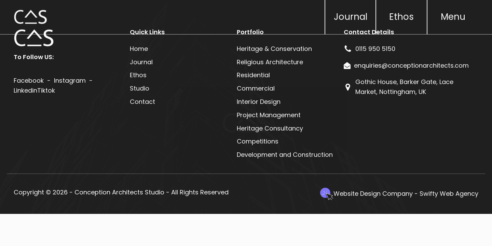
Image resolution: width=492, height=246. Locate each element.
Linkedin (25, 90)
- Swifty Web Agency (446, 193)
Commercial (256, 88)
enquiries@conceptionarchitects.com (411, 65)
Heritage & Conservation (274, 48)
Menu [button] (453, 17)
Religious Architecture (270, 62)
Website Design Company (373, 193)
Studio (139, 88)
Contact (142, 101)
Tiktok (46, 90)
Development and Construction (285, 154)
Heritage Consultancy (270, 128)
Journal (350, 17)
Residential (254, 75)
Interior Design (259, 101)
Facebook (29, 80)
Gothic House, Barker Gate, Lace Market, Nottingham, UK (404, 87)
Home (139, 48)
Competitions (257, 141)
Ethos (401, 17)
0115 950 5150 (375, 48)
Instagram (70, 80)
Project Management (269, 115)
